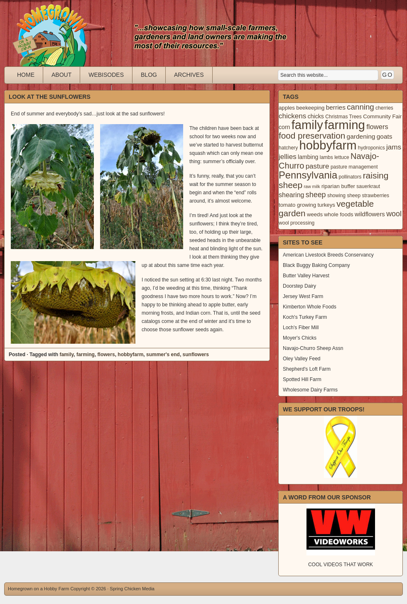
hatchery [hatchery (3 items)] (288, 148)
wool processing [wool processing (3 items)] (296, 223)
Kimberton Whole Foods (309, 307)
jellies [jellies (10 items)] (288, 157)
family (66, 354)
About (61, 74)
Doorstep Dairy (299, 286)
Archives (189, 74)
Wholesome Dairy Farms (310, 390)
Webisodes (106, 74)
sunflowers (196, 354)
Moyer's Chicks (299, 338)
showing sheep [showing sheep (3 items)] (343, 195)
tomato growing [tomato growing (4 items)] (297, 205)
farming (85, 354)
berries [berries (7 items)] (336, 107)
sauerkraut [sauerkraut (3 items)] (368, 186)
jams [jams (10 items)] (393, 147)
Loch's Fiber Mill (301, 327)
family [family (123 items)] (307, 125)
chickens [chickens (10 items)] (292, 116)
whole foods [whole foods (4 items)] (338, 214)
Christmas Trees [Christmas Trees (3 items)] (343, 117)
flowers (106, 354)
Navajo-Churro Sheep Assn (313, 348)
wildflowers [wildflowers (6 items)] (370, 214)
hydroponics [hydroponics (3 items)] (371, 148)
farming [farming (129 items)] (344, 125)
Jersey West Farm (303, 296)
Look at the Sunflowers (50, 96)
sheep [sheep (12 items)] (316, 195)
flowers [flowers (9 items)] (377, 127)
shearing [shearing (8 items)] (291, 194)
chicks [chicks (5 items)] (316, 116)
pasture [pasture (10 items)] (317, 166)
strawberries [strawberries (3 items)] (376, 195)
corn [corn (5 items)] (284, 127)
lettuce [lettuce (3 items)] (341, 157)
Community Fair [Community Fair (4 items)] (382, 116)
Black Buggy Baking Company (316, 265)
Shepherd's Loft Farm (307, 369)
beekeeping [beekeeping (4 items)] (310, 108)
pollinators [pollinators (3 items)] (349, 177)
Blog (149, 74)
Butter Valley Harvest (306, 276)
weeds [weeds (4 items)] (315, 214)
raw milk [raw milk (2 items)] (312, 186)
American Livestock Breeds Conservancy (328, 255)
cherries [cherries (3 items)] (384, 108)
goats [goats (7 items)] (384, 136)
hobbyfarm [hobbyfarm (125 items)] (328, 145)
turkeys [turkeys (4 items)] (326, 205)
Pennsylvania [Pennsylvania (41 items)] (308, 175)
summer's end (163, 354)
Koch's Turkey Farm (305, 317)
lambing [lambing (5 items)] (308, 157)
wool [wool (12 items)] (394, 214)
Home (25, 74)
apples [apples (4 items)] (287, 108)
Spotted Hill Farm (302, 379)
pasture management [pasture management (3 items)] (354, 167)
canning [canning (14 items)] (360, 107)
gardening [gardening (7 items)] (361, 136)
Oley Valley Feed (302, 359)
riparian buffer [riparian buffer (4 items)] (338, 186)
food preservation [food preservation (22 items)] (312, 135)
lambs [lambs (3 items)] (326, 157)
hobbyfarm (130, 354)
